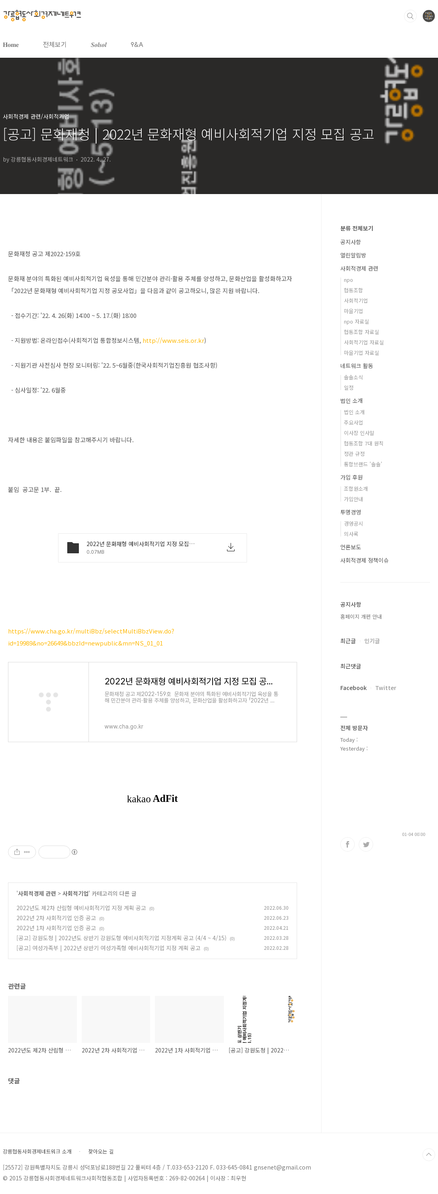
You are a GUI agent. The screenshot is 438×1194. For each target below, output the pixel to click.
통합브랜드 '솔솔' (363, 464)
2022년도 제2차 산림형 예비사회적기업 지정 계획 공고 (81, 908)
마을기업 (353, 311)
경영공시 (353, 523)
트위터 (366, 844)
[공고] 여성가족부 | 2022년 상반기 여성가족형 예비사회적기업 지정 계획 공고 (108, 948)
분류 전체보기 (356, 228)
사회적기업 (75, 893)
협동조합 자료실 (361, 332)
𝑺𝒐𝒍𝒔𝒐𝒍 (98, 44)
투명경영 (350, 512)
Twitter (385, 688)
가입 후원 (351, 477)
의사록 (351, 534)
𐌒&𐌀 (137, 44)
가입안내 (353, 499)
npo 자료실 (356, 321)
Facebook (353, 688)
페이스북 (347, 844)
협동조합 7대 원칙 (364, 443)
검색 (410, 16)
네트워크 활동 (356, 366)
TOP (428, 1154)
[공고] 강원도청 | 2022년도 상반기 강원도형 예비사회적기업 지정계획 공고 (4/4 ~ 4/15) (121, 938)
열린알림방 (353, 255)
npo (348, 279)
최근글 (348, 641)
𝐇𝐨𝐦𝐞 (11, 44)
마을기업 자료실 (361, 352)
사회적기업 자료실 (364, 342)
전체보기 (55, 44)
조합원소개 (356, 488)
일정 (349, 387)
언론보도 (350, 547)
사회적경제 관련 (37, 893)
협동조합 (353, 290)
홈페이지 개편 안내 (361, 616)
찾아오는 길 (101, 1151)
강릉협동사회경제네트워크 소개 (37, 1151)
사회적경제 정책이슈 (364, 560)
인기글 (372, 641)
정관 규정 (354, 453)
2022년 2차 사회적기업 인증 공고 (56, 918)
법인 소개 (351, 401)
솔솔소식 (353, 377)
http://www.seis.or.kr (173, 340)
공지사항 (350, 242)
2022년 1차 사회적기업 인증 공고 (56, 928)
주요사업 (353, 422)
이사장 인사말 (359, 433)
